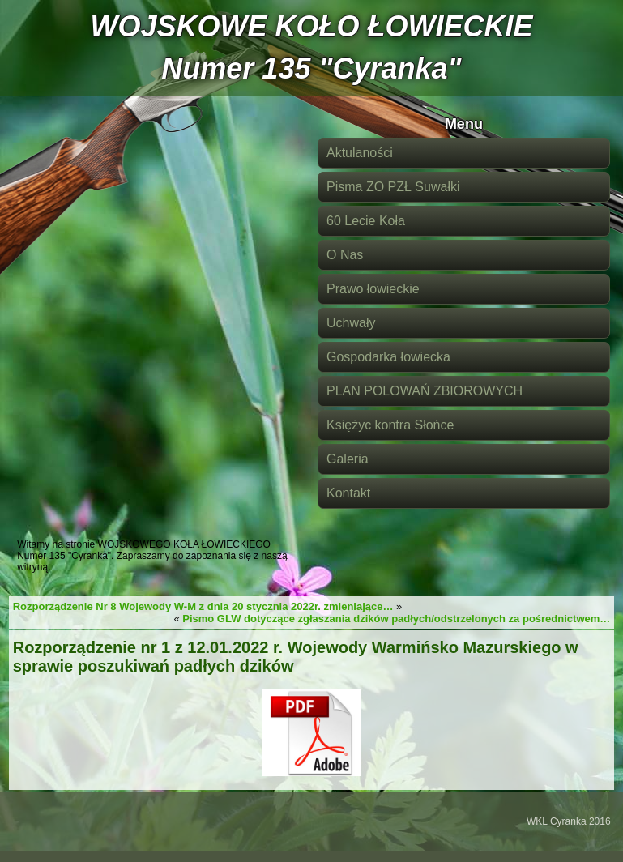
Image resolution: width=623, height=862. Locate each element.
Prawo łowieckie (373, 289)
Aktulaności (359, 153)
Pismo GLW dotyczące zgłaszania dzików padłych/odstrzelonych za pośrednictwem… (396, 618)
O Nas (344, 255)
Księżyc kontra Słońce (390, 425)
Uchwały (350, 323)
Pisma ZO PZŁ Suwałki (392, 187)
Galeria (347, 459)
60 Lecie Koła (365, 221)
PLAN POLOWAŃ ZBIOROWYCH (424, 391)
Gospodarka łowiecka (388, 357)
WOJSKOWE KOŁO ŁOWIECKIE (312, 26)
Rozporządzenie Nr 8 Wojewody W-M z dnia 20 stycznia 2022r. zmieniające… (203, 606)
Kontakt (348, 493)
